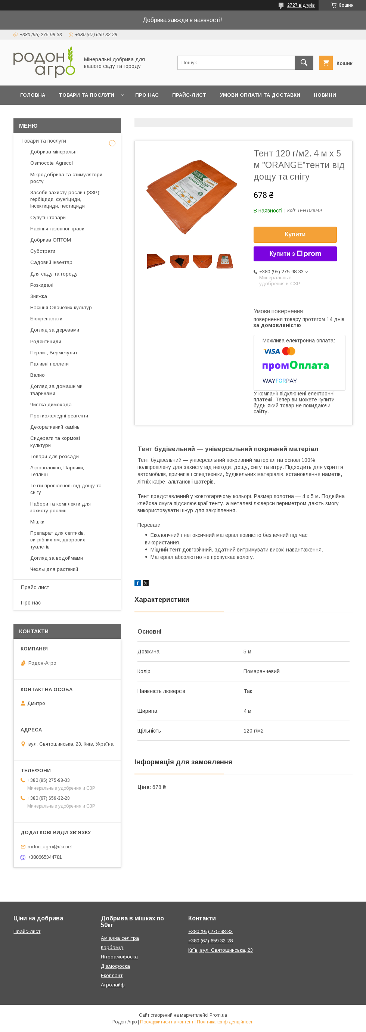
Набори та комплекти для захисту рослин (60, 507)
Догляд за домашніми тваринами (56, 389)
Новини (325, 95)
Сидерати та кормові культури (55, 441)
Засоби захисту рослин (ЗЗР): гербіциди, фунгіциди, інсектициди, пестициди (65, 199)
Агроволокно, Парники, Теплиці (57, 471)
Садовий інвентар (51, 262)
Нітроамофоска (119, 957)
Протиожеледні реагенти (59, 416)
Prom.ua (218, 1015)
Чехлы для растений (54, 569)
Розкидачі (41, 285)
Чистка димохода (51, 404)
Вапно (37, 375)
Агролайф (113, 985)
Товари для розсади (54, 456)
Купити (295, 234)
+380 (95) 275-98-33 (210, 931)
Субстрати (42, 251)
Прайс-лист (189, 95)
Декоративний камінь (55, 427)
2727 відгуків (301, 5)
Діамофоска (115, 966)
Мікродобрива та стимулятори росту (66, 178)
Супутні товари (48, 217)
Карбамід (112, 947)
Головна (32, 95)
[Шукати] (304, 63)
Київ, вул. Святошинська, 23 (220, 950)
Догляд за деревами (54, 330)
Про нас (147, 95)
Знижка (38, 296)
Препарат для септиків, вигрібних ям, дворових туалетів (57, 539)
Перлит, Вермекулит (53, 352)
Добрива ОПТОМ (50, 240)
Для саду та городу (54, 274)
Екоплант (111, 975)
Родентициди (45, 341)
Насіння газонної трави (57, 228)
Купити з (295, 254)
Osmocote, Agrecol (51, 163)
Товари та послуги (86, 95)
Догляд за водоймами (56, 558)
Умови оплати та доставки (260, 95)
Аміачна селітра (120, 938)
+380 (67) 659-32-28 (210, 941)
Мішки (37, 522)
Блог (27, 114)
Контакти (62, 114)
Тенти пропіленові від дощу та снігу (66, 489)
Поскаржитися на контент (166, 1022)
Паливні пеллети (49, 364)
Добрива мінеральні (54, 152)
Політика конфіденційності (225, 1022)
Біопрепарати (46, 318)
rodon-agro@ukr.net (50, 846)
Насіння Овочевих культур (61, 307)
